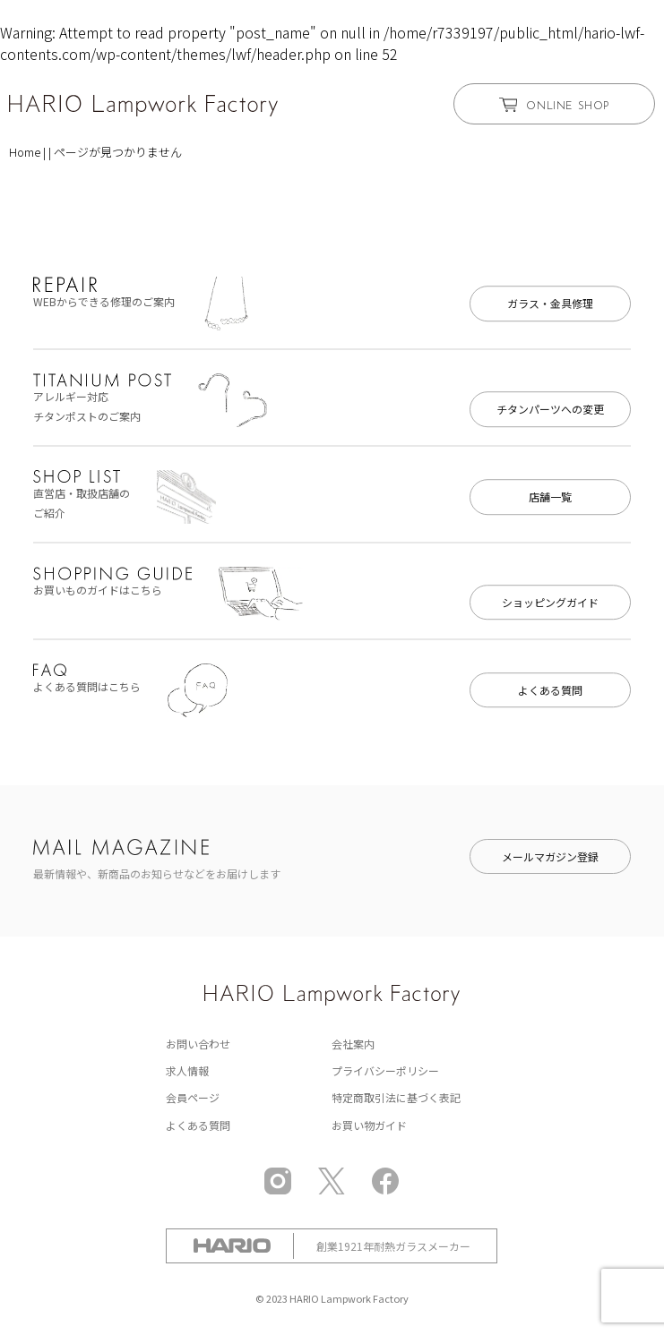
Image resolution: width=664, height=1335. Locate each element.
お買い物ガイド (369, 1125)
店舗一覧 (550, 496)
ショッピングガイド (550, 602)
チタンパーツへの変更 (550, 408)
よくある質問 (550, 689)
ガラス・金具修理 (550, 303)
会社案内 (353, 1043)
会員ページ (193, 1097)
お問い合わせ (198, 1043)
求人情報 (187, 1070)
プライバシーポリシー (385, 1070)
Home (24, 151)
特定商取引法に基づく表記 (396, 1097)
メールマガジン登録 (550, 856)
